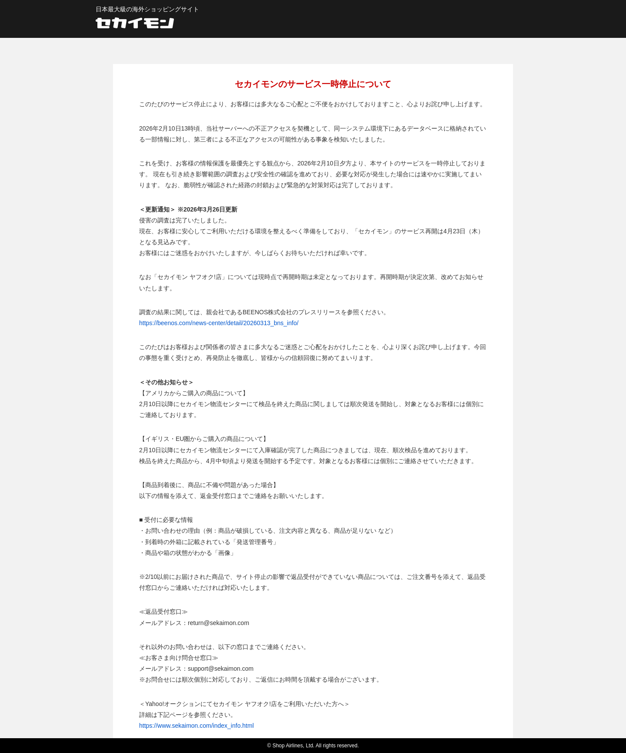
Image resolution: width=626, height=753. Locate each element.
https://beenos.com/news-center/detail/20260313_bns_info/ (219, 322)
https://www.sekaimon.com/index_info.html (196, 725)
